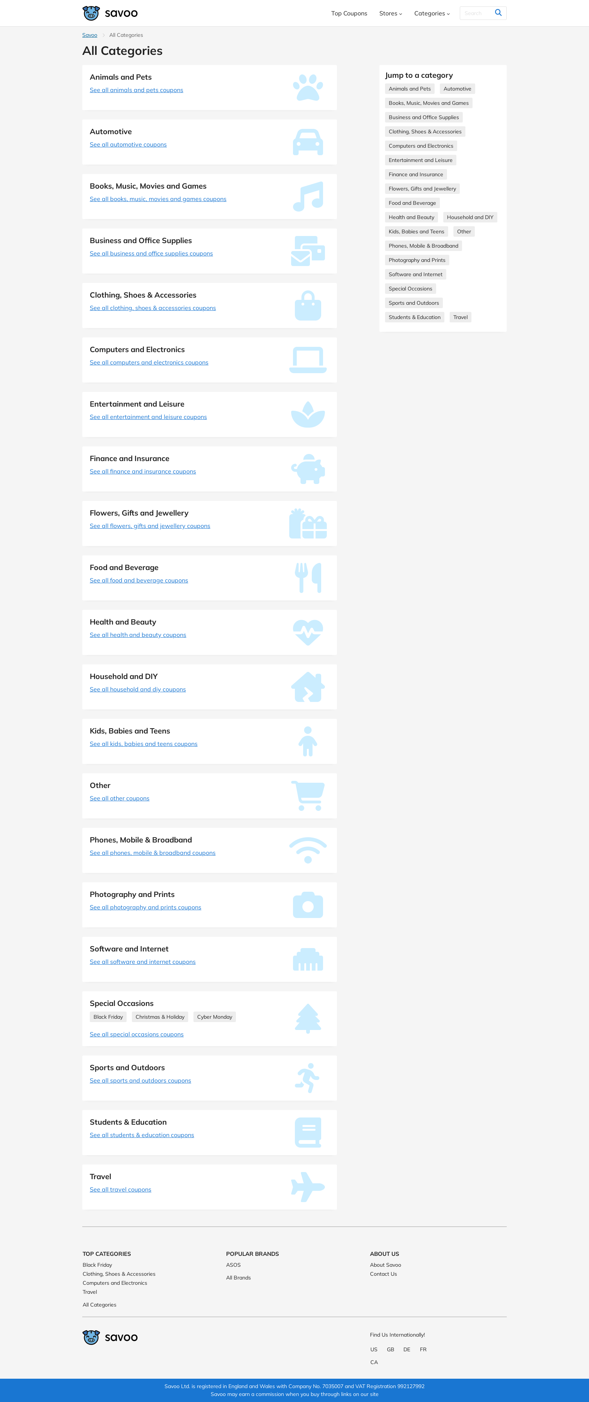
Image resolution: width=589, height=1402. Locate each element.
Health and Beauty (411, 217)
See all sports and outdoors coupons (140, 1080)
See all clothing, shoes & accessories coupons (153, 308)
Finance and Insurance (416, 174)
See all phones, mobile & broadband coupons (153, 852)
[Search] (483, 13)
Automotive (457, 88)
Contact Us (383, 1273)
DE (406, 1349)
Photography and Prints (417, 260)
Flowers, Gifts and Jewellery (422, 188)
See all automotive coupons (128, 144)
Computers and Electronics (421, 145)
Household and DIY (470, 217)
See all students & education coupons (142, 1135)
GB (390, 1349)
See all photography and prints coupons (145, 907)
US (374, 1349)
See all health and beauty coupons (138, 634)
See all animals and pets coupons (136, 90)
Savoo (89, 35)
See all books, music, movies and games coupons (158, 199)
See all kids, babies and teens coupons (144, 743)
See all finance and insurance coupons (143, 471)
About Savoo (385, 1264)
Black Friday (108, 1016)
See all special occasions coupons (137, 1034)
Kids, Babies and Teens (416, 231)
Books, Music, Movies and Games (429, 103)
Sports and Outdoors (414, 302)
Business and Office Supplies (424, 117)
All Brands (238, 1277)
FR (423, 1349)
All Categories (99, 1304)
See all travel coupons (120, 1189)
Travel (460, 317)
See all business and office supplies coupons (151, 253)
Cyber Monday (214, 1016)
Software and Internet (416, 274)
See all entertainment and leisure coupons (148, 416)
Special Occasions (410, 288)
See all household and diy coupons (138, 689)
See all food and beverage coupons (139, 580)
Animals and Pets (410, 88)
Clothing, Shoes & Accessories (425, 131)
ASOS (233, 1264)
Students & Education (415, 317)
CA (374, 1362)
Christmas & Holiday (160, 1016)
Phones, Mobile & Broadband (423, 245)
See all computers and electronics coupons (149, 362)
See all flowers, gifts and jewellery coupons (150, 525)
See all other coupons (120, 798)
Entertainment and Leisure (421, 160)
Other (464, 231)
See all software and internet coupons (143, 961)
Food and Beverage (412, 203)
